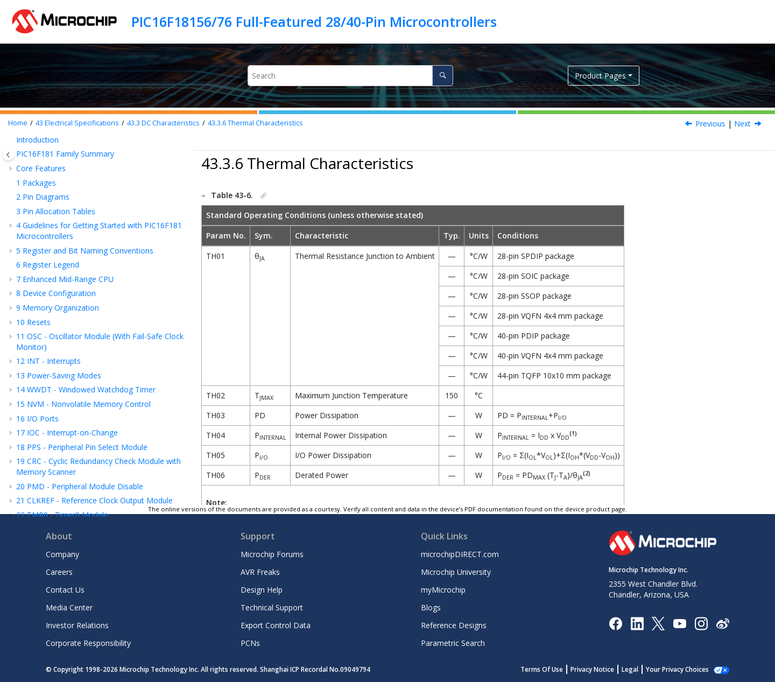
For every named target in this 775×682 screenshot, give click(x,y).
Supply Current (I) (82, 360)
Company (62, 554)
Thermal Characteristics (255, 123)
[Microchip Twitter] (658, 622)
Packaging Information (61, 460)
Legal (630, 669)
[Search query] (350, 75)
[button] (12, 159)
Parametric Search (453, 643)
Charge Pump (45, 231)
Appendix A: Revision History (70, 474)
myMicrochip (443, 590)
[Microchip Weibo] (722, 623)
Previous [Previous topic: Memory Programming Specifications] (710, 123)
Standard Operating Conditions (85, 317)
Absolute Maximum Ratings (83, 303)
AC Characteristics (63, 431)
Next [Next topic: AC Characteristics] (742, 123)
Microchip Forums (272, 554)
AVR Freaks (260, 572)
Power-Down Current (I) (96, 374)
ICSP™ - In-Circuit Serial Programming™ (90, 260)
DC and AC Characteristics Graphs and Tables (100, 446)
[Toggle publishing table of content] (8, 154)
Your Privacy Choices (677, 669)
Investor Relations (77, 625)
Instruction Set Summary (64, 245)
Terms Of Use (541, 669)
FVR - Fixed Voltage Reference (74, 188)
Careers (59, 572)
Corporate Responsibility (88, 643)
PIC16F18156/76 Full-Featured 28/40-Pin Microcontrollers (314, 21)
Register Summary (53, 274)
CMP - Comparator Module (69, 174)
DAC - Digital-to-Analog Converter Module (95, 159)
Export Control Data (276, 625)
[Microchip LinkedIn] (637, 622)
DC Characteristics (163, 123)
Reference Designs (454, 625)
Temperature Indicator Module (75, 203)
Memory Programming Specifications (107, 403)
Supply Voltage (68, 346)
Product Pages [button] (600, 76)
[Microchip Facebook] (615, 622)
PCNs (250, 643)
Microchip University (456, 572)
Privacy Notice (592, 669)
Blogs (431, 607)
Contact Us (65, 590)
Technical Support (272, 607)
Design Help (262, 590)
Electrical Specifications (77, 123)
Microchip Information (55, 489)
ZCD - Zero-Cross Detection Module (85, 217)
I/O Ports (58, 388)
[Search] (442, 75)
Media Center (69, 607)
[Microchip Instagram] (701, 622)
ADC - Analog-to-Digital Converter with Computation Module (89, 140)
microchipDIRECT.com (460, 554)
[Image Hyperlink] (679, 623)
